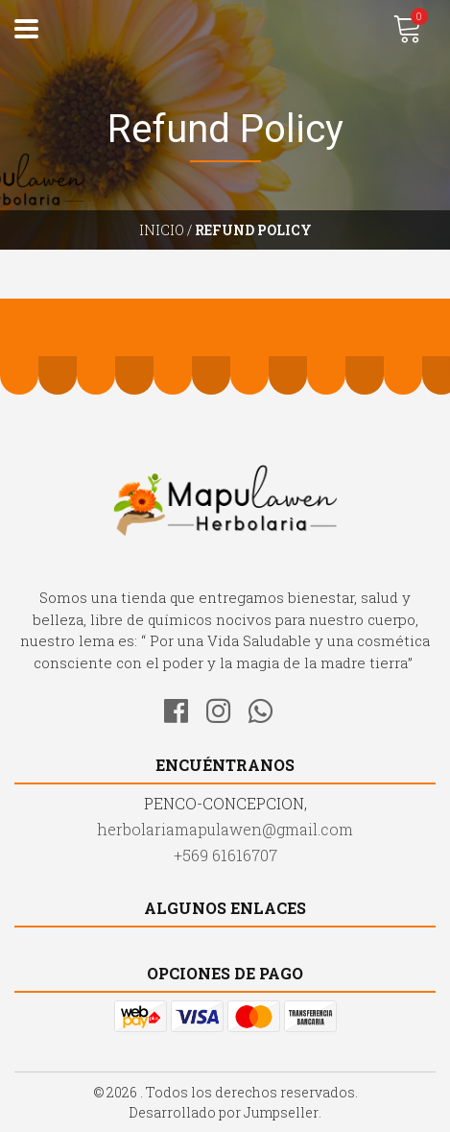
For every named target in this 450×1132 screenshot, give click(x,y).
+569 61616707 (225, 855)
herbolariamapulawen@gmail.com (225, 829)
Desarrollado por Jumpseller (224, 1112)
